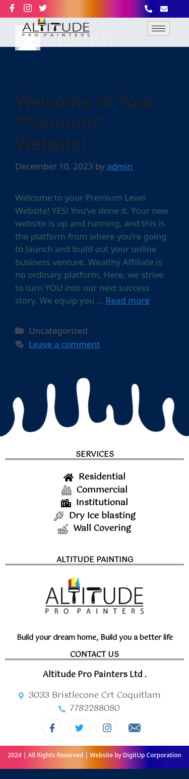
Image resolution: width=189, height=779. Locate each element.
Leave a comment (64, 344)
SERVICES (95, 454)
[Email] (134, 728)
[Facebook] (16, 8)
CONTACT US (94, 654)
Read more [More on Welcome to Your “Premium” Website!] (128, 300)
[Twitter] (80, 727)
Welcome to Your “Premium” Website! (85, 122)
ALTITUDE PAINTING (94, 560)
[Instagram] (32, 8)
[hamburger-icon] (158, 28)
